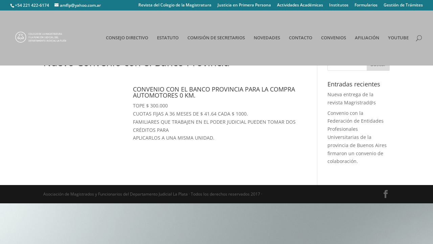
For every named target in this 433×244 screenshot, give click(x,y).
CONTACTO (300, 38)
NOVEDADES (267, 38)
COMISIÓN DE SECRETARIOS (216, 38)
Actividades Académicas (300, 5)
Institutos (338, 5)
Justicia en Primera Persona (244, 5)
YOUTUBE (398, 38)
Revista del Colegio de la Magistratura (174, 5)
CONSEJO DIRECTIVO (127, 38)
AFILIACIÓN (367, 38)
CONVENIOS (333, 38)
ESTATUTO (168, 38)
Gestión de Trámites (403, 5)
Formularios (366, 5)
